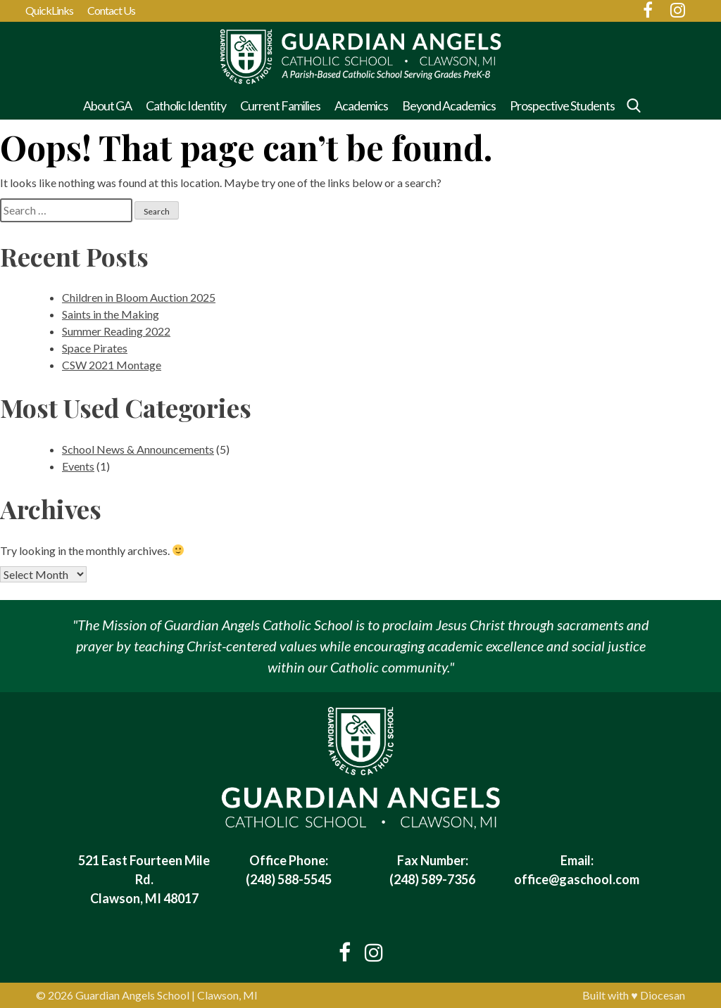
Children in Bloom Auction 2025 (138, 297)
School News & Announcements (138, 449)
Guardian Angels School (132, 995)
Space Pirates (94, 348)
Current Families (280, 105)
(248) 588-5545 (289, 879)
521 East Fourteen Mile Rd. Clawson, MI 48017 (144, 879)
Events (78, 466)
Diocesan (662, 995)
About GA (107, 105)
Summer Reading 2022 (116, 331)
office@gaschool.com (576, 879)
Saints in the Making (110, 314)
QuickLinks (49, 10)
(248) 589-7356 (432, 879)
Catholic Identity (186, 105)
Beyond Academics (449, 105)
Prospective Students (562, 105)
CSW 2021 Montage (111, 364)
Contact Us (111, 10)
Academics (361, 105)
